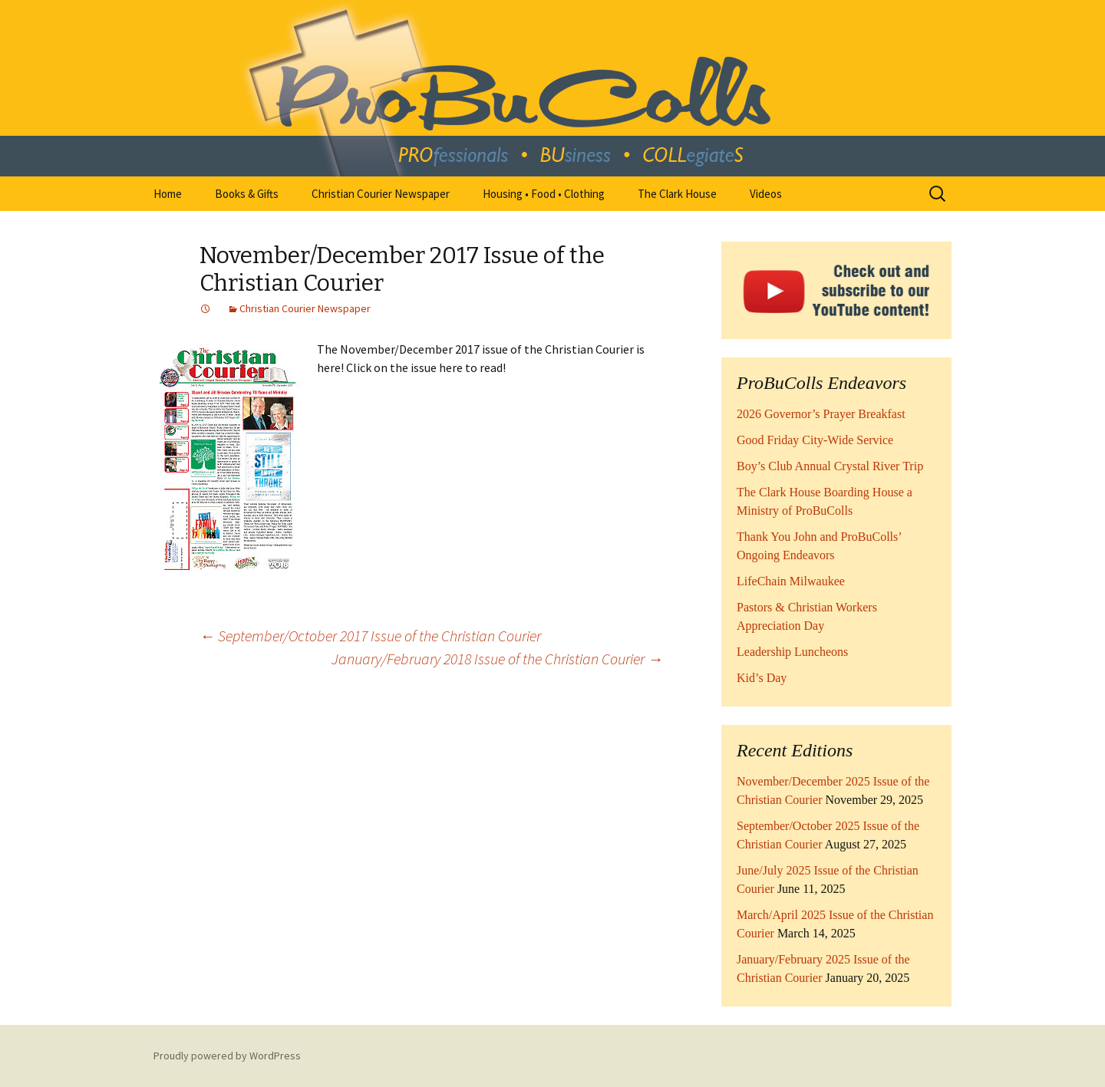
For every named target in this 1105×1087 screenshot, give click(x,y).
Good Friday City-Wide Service (815, 439)
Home (167, 193)
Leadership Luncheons (792, 651)
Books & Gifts (247, 193)
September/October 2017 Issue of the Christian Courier (370, 635)
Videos (766, 193)
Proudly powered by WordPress (227, 1055)
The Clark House (677, 193)
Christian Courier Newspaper (381, 193)
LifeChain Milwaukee (791, 581)
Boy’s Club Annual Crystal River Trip (830, 466)
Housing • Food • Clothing (544, 193)
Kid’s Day (762, 677)
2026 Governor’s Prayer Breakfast (821, 413)
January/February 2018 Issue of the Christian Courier (497, 658)
